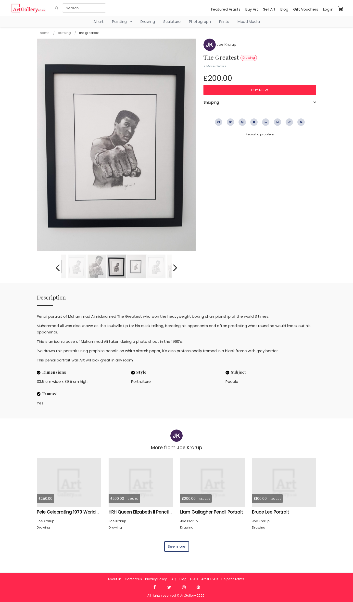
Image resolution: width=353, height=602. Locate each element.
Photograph (200, 21)
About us (115, 579)
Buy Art (251, 9)
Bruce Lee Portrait (270, 512)
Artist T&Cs (209, 579)
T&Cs (194, 579)
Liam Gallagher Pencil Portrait (211, 512)
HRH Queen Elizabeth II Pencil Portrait (147, 512)
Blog (284, 9)
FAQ (173, 579)
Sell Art (269, 9)
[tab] (259, 102)
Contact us (133, 579)
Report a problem (260, 134)
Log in (328, 9)
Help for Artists (232, 579)
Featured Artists (225, 9)
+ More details (214, 66)
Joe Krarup (219, 44)
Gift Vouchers (305, 9)
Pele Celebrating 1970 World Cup (71, 512)
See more (177, 546)
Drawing (147, 21)
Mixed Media (249, 21)
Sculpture (172, 21)
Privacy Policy (156, 579)
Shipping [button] (211, 102)
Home (45, 33)
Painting (122, 21)
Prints (224, 21)
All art (98, 21)
